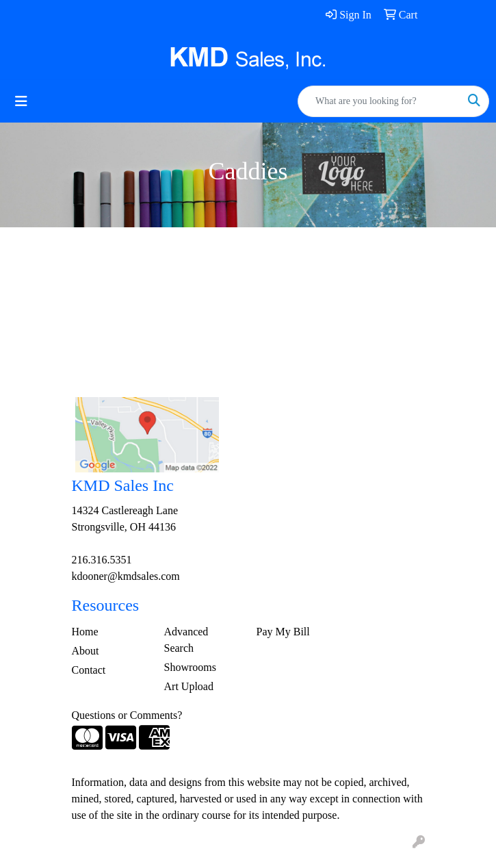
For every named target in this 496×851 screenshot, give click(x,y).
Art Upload (188, 686)
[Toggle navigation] (21, 101)
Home (85, 631)
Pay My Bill (283, 631)
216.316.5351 (102, 560)
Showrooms (190, 667)
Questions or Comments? (127, 715)
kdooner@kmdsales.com (126, 576)
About (85, 651)
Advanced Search (186, 640)
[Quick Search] (379, 101)
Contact (89, 670)
